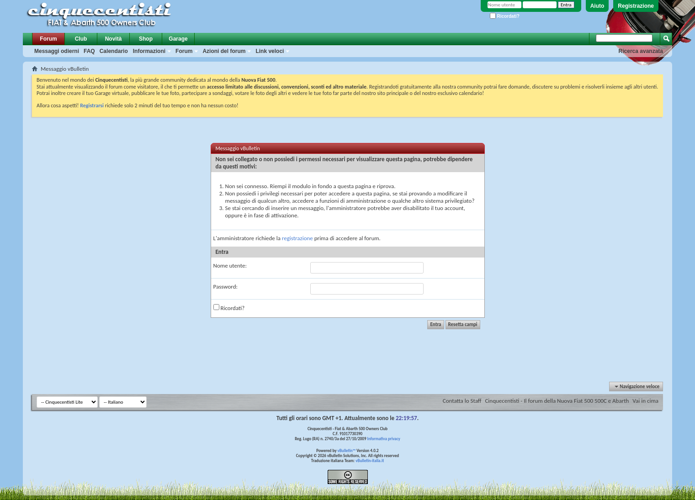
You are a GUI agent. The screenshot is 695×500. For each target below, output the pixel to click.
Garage (178, 39)
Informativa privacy (383, 438)
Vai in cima (645, 400)
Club (81, 39)
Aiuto (597, 6)
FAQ (89, 51)
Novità (113, 39)
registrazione (297, 238)
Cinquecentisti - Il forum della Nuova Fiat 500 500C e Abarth (557, 400)
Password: (225, 286)
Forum (48, 39)
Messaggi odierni (56, 51)
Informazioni (149, 51)
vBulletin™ (347, 450)
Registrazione (636, 6)
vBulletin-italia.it (369, 460)
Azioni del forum (223, 51)
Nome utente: (230, 265)
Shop (146, 39)
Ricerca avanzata (641, 51)
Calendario (114, 51)
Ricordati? (505, 16)
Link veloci (269, 51)
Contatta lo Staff (462, 400)
